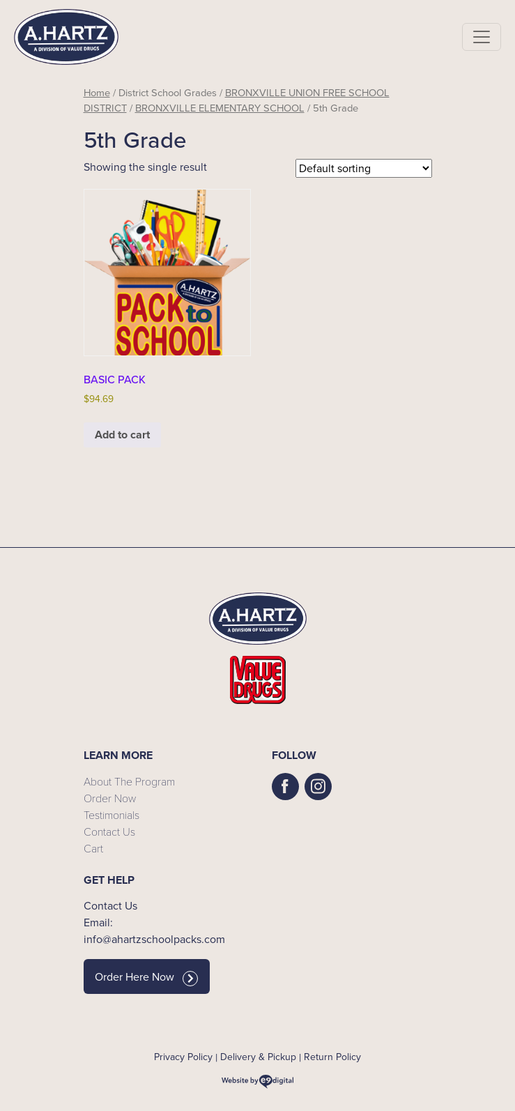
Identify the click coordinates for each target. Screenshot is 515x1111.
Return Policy (332, 1057)
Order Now (110, 797)
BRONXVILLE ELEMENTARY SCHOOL (220, 108)
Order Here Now (146, 977)
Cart (93, 848)
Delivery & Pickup (258, 1057)
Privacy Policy (183, 1057)
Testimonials (111, 814)
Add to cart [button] (122, 435)
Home (97, 92)
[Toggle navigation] (481, 37)
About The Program (129, 781)
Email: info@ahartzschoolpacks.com (154, 930)
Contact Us (109, 831)
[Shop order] (363, 168)
